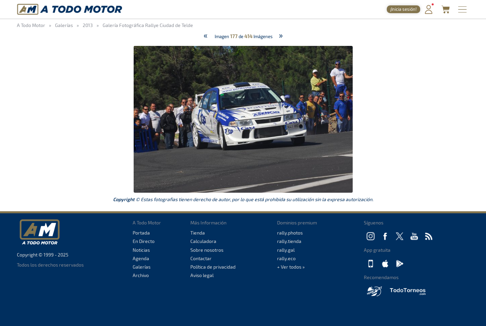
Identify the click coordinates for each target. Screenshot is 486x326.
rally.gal (286, 250)
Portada (141, 233)
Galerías (142, 267)
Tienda (197, 233)
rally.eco (286, 258)
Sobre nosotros (206, 250)
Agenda (141, 258)
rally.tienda (289, 241)
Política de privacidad (213, 267)
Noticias (141, 250)
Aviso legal (202, 275)
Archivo (141, 275)
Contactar (201, 258)
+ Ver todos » (291, 267)
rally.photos (290, 233)
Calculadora (203, 241)
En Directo (144, 241)
